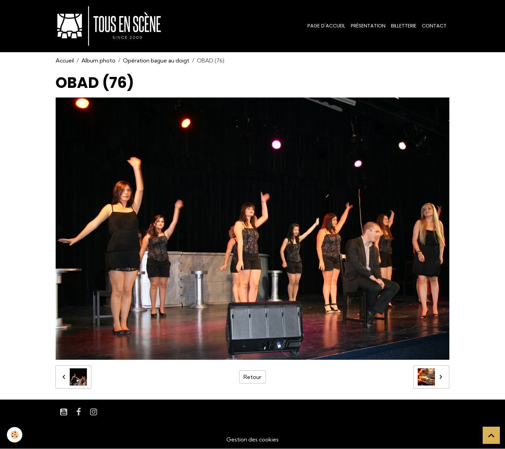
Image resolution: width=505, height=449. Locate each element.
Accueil (65, 60)
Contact (434, 25)
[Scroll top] (491, 435)
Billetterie (403, 25)
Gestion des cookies (252, 439)
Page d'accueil (326, 25)
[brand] (110, 26)
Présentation (368, 25)
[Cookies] (14, 434)
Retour (252, 376)
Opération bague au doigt (156, 60)
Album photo (98, 60)
